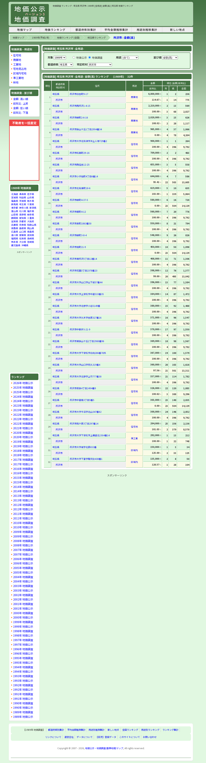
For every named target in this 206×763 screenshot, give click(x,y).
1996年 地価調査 (23, 649)
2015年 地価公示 (23, 482)
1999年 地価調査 (23, 622)
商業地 (17, 60)
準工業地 (18, 78)
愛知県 (22, 217)
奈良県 (22, 224)
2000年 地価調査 (23, 613)
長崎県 (30, 238)
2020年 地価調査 (23, 433)
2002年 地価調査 (23, 595)
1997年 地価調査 (23, 640)
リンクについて (53, 737)
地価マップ (24, 30)
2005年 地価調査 (23, 568)
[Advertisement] (122, 15)
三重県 (30, 217)
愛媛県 (22, 235)
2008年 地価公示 (23, 545)
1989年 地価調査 (23, 712)
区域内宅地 (19, 73)
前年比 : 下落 (20, 112)
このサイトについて (129, 737)
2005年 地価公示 (23, 572)
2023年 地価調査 (23, 405)
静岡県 (14, 217)
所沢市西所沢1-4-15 (80, 105)
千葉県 (30, 204)
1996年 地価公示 (23, 653)
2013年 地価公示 (23, 500)
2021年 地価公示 (23, 428)
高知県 (30, 235)
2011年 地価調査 (23, 514)
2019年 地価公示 (23, 446)
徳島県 (30, 231)
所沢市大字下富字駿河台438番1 (86, 458)
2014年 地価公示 (23, 491)
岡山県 (30, 228)
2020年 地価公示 (23, 437)
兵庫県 (14, 224)
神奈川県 (23, 207)
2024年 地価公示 (23, 401)
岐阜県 (30, 214)
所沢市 (59, 99)
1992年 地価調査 (23, 685)
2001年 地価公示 (23, 608)
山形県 (30, 197)
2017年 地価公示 (23, 464)
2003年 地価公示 (23, 590)
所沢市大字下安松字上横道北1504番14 (90, 435)
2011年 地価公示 (23, 518)
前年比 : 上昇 (20, 103)
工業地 (17, 64)
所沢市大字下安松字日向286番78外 (88, 352)
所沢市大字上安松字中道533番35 (87, 294)
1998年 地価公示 (23, 635)
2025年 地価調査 (23, 387)
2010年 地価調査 (23, 523)
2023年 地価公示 (23, 410)
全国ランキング (130, 730)
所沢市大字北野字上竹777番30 (85, 376)
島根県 (22, 228)
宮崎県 (30, 241)
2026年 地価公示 (23, 383)
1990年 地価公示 (23, 707)
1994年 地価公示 (23, 671)
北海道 (14, 194)
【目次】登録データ (106, 737)
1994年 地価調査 (23, 667)
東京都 (14, 207)
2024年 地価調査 (23, 396)
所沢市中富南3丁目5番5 (82, 400)
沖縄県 (24, 245)
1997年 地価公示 (23, 644)
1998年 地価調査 (23, 631)
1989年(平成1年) (40, 37)
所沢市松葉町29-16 (80, 152)
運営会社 (69, 737)
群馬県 (14, 204)
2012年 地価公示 (23, 509)
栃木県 (30, 200)
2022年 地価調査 (23, 415)
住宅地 (17, 55)
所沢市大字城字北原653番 (83, 447)
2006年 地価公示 (23, 563)
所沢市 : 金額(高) (124, 37)
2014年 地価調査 (23, 487)
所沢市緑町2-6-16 (79, 117)
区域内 (134, 450)
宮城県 (14, 197)
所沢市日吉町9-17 (79, 93)
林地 (15, 82)
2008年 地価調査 (23, 541)
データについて (85, 737)
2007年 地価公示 (23, 554)
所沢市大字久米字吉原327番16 (85, 317)
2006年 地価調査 (23, 559)
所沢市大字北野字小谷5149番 (85, 305)
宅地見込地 (19, 69)
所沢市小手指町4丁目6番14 (84, 176)
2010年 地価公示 (23, 527)
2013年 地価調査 (23, 496)
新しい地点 (177, 30)
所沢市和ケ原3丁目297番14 (84, 423)
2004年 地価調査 (23, 577)
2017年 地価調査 (23, 460)
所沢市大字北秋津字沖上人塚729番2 (88, 141)
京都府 (22, 221)
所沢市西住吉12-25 (80, 164)
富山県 (14, 211)
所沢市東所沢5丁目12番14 (83, 258)
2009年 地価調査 (23, 532)
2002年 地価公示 (23, 599)
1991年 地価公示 (23, 699)
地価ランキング (55, 30)
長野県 (22, 214)
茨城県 (22, 200)
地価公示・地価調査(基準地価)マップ (104, 748)
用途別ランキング (150, 730)
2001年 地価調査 (23, 604)
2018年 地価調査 (23, 451)
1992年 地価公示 (23, 689)
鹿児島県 (15, 245)
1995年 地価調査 (23, 658)
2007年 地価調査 (23, 550)
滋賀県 (14, 221)
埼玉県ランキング (96, 37)
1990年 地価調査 (23, 703)
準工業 (134, 438)
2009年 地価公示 (23, 536)
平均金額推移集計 (116, 30)
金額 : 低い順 (20, 108)
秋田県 (22, 197)
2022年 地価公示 (23, 419)
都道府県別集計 (85, 30)
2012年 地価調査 (23, 505)
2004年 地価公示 (23, 581)
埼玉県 (22, 204)
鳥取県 (14, 228)
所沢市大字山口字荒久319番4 (85, 364)
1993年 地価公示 (23, 681)
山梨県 (14, 214)
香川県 (14, 235)
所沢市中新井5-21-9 (80, 329)
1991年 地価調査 (23, 694)
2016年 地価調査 (23, 469)
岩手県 (30, 194)
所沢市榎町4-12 (78, 211)
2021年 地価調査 (23, 423)
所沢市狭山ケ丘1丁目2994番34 (86, 129)
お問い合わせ (150, 737)
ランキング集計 (170, 730)
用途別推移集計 (147, 30)
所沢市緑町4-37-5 (79, 199)
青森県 (22, 194)
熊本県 (14, 241)
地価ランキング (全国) (68, 37)
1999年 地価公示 (23, 626)
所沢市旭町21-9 (78, 247)
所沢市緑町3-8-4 (78, 235)
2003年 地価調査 (23, 586)
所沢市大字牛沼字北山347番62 (85, 411)
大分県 (22, 241)
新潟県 (32, 207)
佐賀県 (22, 238)
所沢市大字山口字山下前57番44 (86, 282)
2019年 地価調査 (23, 441)
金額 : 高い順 (20, 99)
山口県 (22, 231)
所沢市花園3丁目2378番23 (83, 270)
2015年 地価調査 (23, 478)
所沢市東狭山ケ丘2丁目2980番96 (87, 341)
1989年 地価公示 (23, 717)
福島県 (14, 200)
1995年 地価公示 (23, 662)
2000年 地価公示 (23, 617)
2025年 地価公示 (23, 392)
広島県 (14, 231)
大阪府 (30, 221)
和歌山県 (31, 224)
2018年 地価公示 (23, 455)
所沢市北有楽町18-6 (80, 188)
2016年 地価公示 (23, 473)
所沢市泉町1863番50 (80, 223)
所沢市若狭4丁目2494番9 (83, 388)
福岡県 (14, 238)
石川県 (22, 211)
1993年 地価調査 (23, 676)
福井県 (30, 211)
